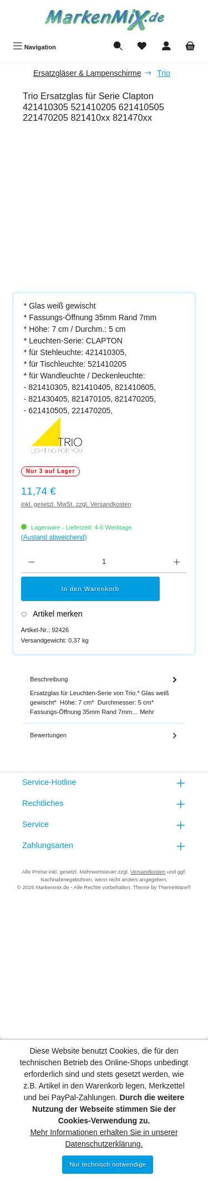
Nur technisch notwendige (107, 1164)
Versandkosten (147, 872)
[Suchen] (118, 47)
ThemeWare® (174, 887)
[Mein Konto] (166, 47)
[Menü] (34, 47)
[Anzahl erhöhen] (176, 562)
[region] (109, 209)
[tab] (104, 696)
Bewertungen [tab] (104, 735)
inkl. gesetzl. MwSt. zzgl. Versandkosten (76, 504)
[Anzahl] (104, 562)
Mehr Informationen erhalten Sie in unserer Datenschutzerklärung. (103, 1138)
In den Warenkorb (91, 589)
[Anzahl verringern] (31, 562)
